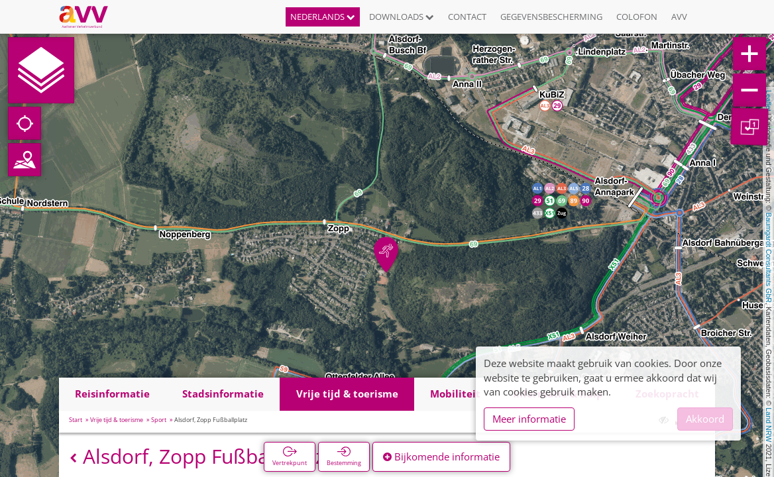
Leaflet (769, 100)
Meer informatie (529, 418)
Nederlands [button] (322, 17)
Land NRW (769, 424)
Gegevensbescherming (551, 17)
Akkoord (705, 418)
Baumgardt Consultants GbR (769, 258)
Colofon (636, 17)
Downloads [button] (401, 17)
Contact (467, 17)
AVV (679, 17)
